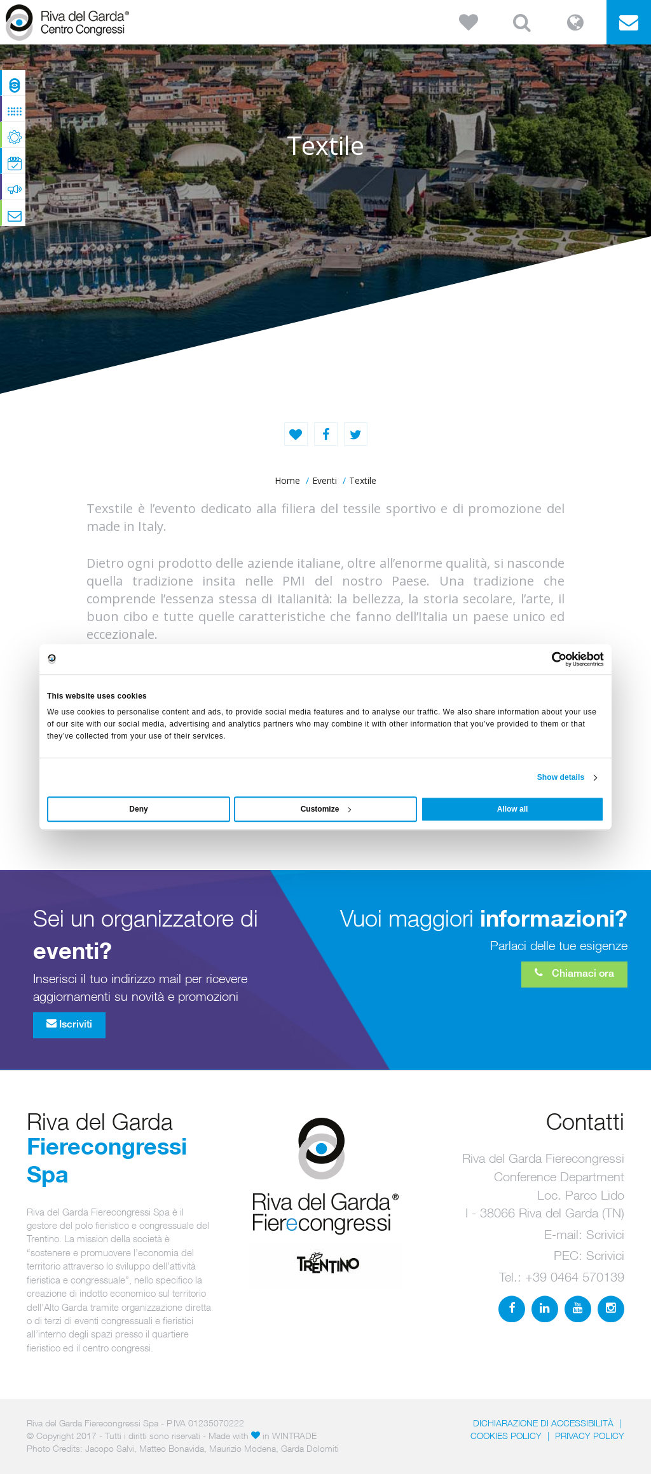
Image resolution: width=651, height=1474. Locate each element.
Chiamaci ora (574, 973)
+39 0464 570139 (574, 1277)
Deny (138, 809)
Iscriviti (69, 1023)
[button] (468, 22)
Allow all (512, 809)
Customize (326, 809)
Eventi (324, 480)
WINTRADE (294, 1435)
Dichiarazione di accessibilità (543, 1422)
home (287, 480)
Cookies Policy (506, 1435)
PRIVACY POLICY (589, 1435)
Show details (561, 777)
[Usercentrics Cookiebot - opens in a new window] (548, 659)
